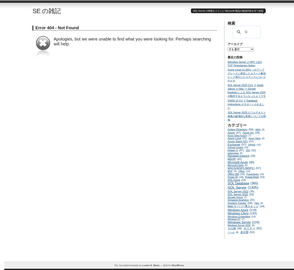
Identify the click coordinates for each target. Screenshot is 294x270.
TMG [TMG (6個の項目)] (258, 203)
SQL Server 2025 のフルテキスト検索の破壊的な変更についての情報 (247, 116)
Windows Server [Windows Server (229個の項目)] (243, 222)
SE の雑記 (46, 10)
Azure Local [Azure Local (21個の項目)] (237, 138)
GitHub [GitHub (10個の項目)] (254, 144)
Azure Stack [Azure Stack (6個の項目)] (257, 138)
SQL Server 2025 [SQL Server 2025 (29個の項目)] (241, 194)
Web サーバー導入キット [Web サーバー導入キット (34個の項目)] (246, 206)
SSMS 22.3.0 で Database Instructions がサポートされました (246, 104)
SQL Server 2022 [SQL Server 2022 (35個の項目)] (241, 191)
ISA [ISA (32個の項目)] (251, 150)
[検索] (246, 32)
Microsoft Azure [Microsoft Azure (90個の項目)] (241, 162)
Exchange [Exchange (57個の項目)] (237, 144)
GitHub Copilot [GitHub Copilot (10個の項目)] (238, 147)
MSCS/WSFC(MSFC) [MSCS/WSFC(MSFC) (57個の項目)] (244, 168)
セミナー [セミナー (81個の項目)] (253, 228)
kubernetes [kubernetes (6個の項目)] (235, 153)
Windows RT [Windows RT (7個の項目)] (236, 219)
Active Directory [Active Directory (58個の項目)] (240, 129)
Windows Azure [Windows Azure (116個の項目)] (242, 210)
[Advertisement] (149, 252)
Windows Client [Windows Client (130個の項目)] (242, 213)
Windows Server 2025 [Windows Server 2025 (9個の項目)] (241, 225)
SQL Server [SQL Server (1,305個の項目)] (243, 187)
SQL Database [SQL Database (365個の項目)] (243, 183)
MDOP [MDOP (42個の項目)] (235, 159)
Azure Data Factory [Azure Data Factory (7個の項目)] (239, 135)
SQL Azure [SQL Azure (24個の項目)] (237, 180)
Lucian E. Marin (151, 265)
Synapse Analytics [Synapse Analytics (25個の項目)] (241, 200)
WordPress (178, 265)
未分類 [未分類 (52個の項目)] (247, 232)
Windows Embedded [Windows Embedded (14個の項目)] (242, 216)
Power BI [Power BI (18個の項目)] (236, 177)
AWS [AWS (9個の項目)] (260, 129)
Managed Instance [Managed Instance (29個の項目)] (241, 155)
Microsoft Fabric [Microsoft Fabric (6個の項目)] (238, 165)
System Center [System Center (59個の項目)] (240, 203)
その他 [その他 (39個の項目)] (235, 228)
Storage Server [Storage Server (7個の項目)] (237, 197)
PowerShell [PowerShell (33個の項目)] (255, 177)
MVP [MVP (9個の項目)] (232, 171)
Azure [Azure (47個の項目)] (234, 132)
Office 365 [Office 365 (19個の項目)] (236, 174)
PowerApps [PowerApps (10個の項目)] (255, 174)
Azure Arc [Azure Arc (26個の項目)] (251, 132)
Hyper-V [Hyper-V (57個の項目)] (236, 150)
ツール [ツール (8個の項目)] (233, 232)
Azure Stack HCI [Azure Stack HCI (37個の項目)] (240, 141)
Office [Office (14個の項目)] (244, 171)
